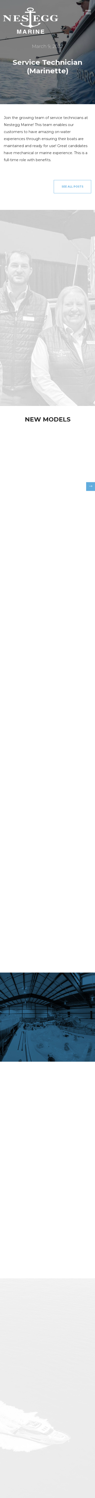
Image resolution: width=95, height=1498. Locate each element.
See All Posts (72, 186)
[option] (47, 485)
